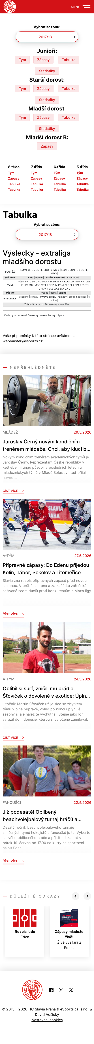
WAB (56, 288)
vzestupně (73, 277)
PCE (49, 285)
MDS (37, 285)
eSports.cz (69, 1009)
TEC (82, 285)
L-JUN (71, 270)
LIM (26, 285)
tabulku (39, 304)
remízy (34, 296)
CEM (32, 281)
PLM (55, 285)
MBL (31, 285)
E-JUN (35, 270)
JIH (61, 281)
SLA (72, 285)
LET (88, 281)
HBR (50, 281)
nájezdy (62, 296)
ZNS (67, 288)
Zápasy (43, 59)
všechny (23, 281)
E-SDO (45, 270)
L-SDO (80, 270)
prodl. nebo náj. (77, 296)
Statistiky (47, 71)
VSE (51, 288)
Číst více (13, 491)
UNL (41, 288)
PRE (66, 285)
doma (53, 292)
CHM (39, 281)
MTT (43, 285)
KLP (71, 281)
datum (39, 277)
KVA (83, 281)
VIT (46, 288)
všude (44, 292)
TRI (87, 285)
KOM (77, 281)
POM (61, 285)
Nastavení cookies (47, 1020)
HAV (44, 281)
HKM (56, 281)
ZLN (62, 288)
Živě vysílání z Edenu (69, 929)
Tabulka (68, 59)
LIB (21, 285)
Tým (22, 59)
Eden (24, 924)
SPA (77, 285)
